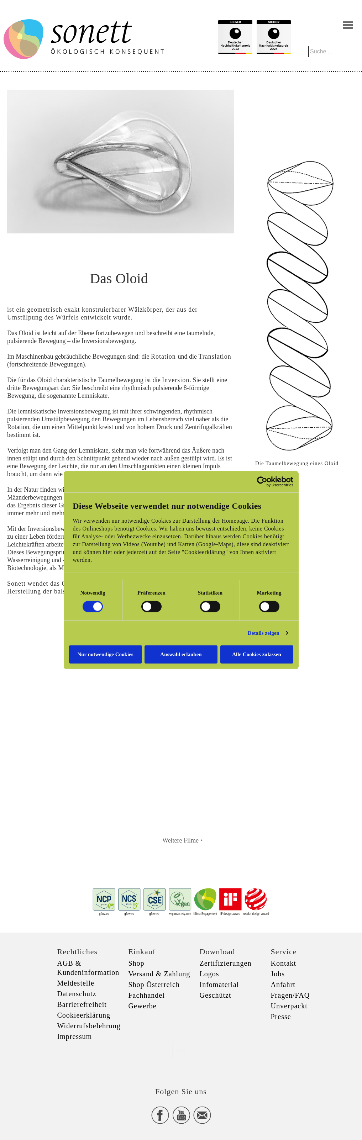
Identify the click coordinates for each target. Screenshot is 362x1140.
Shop (136, 963)
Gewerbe (142, 1006)
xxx (181, 1050)
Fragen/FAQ (290, 995)
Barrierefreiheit (82, 1004)
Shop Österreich (154, 984)
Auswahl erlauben (180, 654)
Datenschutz (76, 994)
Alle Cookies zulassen (256, 654)
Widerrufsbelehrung (89, 1026)
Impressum (74, 1036)
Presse (281, 1016)
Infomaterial (219, 984)
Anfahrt (283, 984)
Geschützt (215, 995)
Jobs (278, 974)
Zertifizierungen (226, 963)
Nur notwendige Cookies (105, 654)
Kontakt (283, 963)
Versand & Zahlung (159, 974)
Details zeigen (263, 633)
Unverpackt (289, 1006)
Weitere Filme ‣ (182, 840)
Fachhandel (146, 995)
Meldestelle (75, 983)
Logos (209, 974)
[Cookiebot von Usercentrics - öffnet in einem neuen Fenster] (262, 481)
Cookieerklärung (83, 1015)
